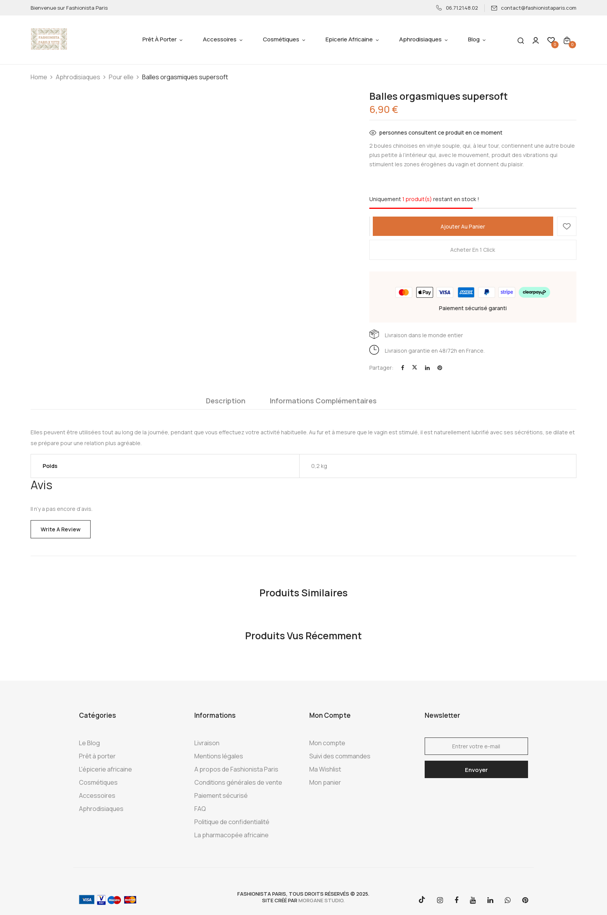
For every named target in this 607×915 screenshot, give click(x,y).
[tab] (225, 402)
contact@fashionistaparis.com (533, 7)
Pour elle (121, 77)
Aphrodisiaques (78, 77)
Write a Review (61, 529)
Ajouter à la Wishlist (566, 226)
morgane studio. (321, 900)
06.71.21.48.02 (457, 7)
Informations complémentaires (323, 400)
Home (39, 77)
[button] (567, 40)
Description (225, 400)
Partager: (381, 367)
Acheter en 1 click (472, 249)
